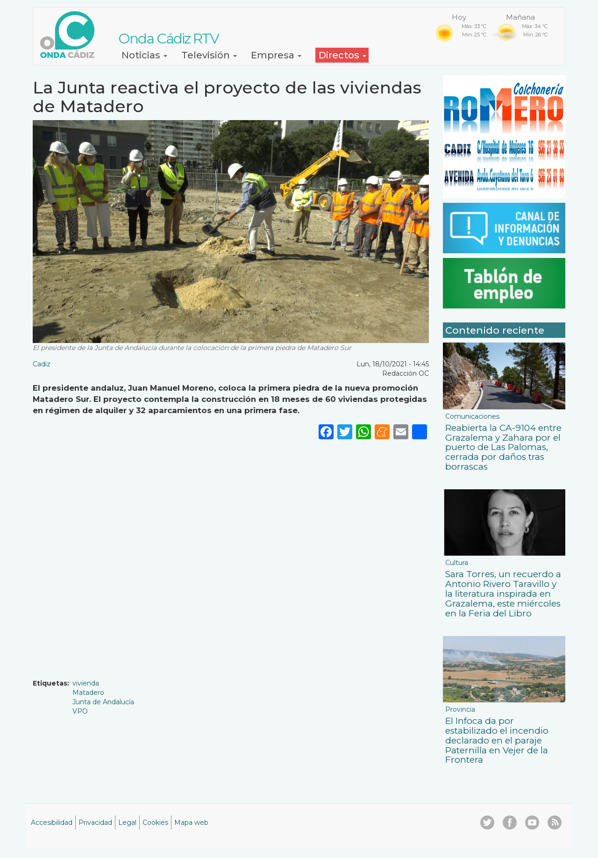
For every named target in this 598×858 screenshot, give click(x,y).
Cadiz (41, 364)
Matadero (88, 692)
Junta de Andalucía (103, 702)
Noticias (144, 55)
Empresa (276, 55)
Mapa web (191, 822)
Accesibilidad (51, 822)
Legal (127, 822)
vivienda (85, 683)
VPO (80, 711)
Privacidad (95, 822)
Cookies (155, 822)
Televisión (209, 55)
